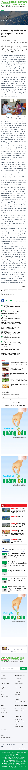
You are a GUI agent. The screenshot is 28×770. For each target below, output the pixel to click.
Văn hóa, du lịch (4, 712)
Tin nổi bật (4, 360)
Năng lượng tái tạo (19, 683)
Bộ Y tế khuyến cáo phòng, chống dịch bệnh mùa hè (10, 307)
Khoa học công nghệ (21, 705)
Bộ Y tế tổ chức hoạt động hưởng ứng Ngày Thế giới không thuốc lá (10, 338)
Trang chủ (4, 20)
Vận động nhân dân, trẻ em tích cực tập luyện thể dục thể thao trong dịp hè (11, 348)
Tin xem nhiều (5, 392)
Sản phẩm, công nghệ (19, 708)
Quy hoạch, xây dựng (19, 690)
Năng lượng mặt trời (19, 681)
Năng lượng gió (18, 678)
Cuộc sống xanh (19, 687)
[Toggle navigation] (2, 9)
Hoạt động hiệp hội (5, 683)
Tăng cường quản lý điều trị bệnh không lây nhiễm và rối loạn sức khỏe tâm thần (11, 323)
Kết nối (10, 20)
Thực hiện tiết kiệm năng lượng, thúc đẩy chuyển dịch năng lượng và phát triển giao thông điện (17, 563)
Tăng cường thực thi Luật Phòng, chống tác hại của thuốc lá (11, 343)
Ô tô (2, 733)
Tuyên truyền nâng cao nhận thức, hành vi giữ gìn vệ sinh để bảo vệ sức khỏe (11, 317)
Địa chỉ (10, 748)
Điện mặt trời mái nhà (19, 721)
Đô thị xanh (17, 694)
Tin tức (3, 675)
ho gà (20, 290)
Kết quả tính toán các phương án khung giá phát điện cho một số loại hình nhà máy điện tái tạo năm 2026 (17, 589)
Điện (2, 692)
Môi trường (17, 697)
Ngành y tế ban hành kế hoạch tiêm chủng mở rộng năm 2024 (10, 328)
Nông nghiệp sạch (19, 726)
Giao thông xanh (6, 730)
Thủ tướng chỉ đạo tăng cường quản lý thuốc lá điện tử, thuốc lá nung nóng (10, 354)
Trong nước (11, 648)
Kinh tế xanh (3, 708)
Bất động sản (18, 692)
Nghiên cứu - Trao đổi (19, 710)
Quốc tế (2, 681)
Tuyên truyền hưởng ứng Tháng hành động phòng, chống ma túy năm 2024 (10, 333)
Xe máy (2, 735)
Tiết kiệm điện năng (19, 719)
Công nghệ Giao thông (6, 737)
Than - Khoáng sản (5, 696)
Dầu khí (2, 694)
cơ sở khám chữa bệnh (8, 294)
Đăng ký (23, 668)
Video (2, 716)
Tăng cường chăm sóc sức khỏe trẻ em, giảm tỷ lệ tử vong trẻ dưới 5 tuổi (11, 312)
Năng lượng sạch (8, 549)
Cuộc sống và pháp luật (20, 701)
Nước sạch (17, 699)
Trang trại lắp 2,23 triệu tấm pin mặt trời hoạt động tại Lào (16, 579)
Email (23, 748)
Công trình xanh (18, 724)
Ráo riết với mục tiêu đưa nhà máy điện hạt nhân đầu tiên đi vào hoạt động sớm (17, 555)
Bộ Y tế (6, 290)
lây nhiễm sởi (13, 290)
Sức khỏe (3, 710)
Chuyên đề (18, 716)
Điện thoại (17, 748)
